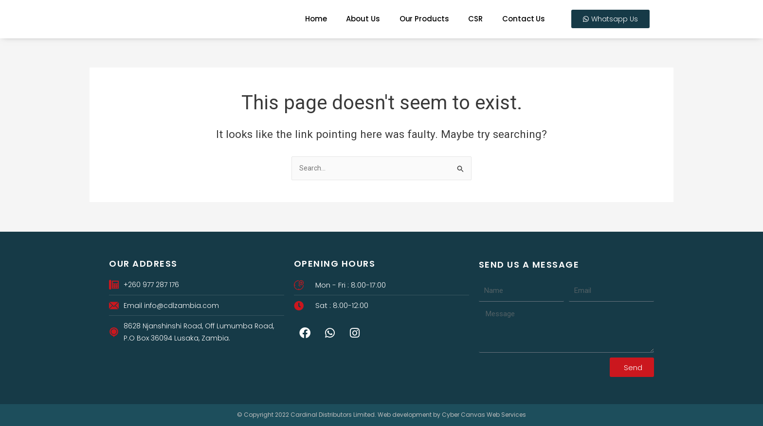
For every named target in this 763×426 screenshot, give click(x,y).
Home (316, 19)
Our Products (424, 19)
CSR (475, 19)
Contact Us (523, 19)
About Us (363, 19)
